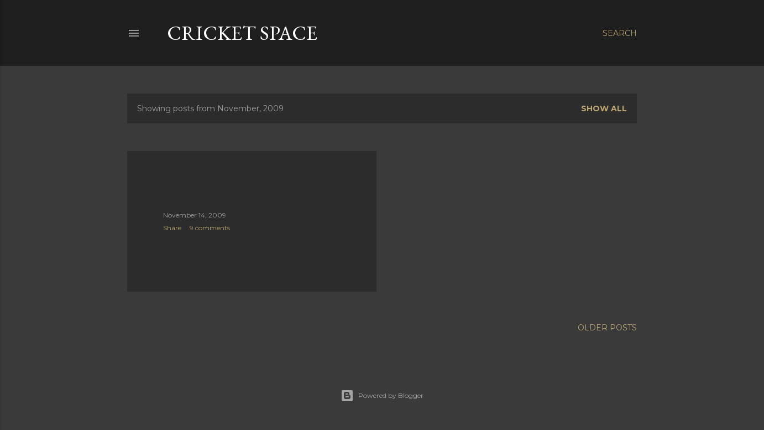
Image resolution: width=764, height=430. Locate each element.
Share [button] (172, 228)
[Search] (620, 33)
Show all (604, 108)
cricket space (242, 33)
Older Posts (607, 328)
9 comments (210, 228)
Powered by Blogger (382, 395)
